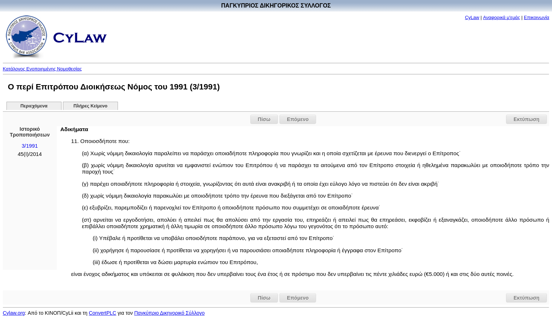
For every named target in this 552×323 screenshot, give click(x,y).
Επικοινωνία (536, 17)
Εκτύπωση (526, 119)
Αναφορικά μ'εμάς (501, 17)
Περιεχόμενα (33, 106)
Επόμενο (298, 119)
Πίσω (264, 119)
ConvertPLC (102, 313)
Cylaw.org (14, 313)
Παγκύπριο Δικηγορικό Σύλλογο (169, 313)
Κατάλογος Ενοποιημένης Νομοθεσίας (42, 68)
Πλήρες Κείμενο (90, 106)
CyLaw (472, 17)
